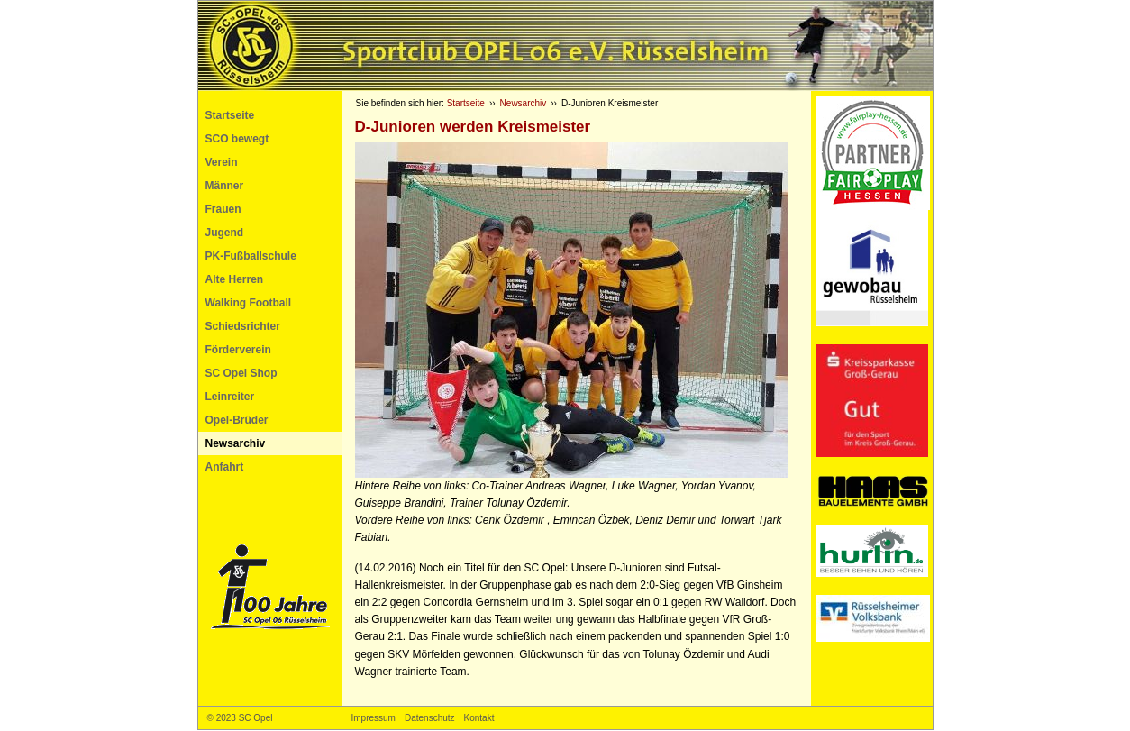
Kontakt (479, 718)
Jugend (224, 232)
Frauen (223, 209)
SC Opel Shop (241, 373)
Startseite (230, 115)
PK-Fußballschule (250, 256)
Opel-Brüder (237, 420)
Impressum (373, 718)
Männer (224, 185)
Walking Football (248, 303)
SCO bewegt (237, 138)
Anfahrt (224, 467)
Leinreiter (230, 396)
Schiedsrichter (242, 326)
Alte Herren (234, 279)
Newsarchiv (235, 443)
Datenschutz (430, 718)
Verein (221, 162)
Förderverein (238, 349)
